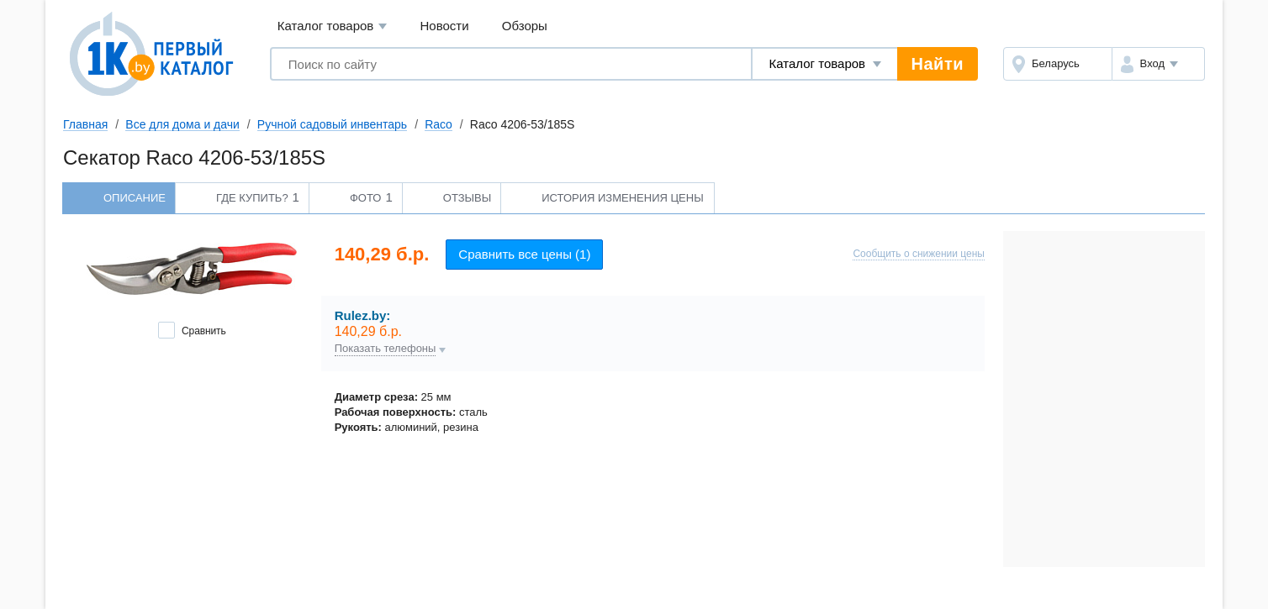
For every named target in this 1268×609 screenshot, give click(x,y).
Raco (438, 124)
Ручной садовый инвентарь (332, 124)
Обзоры (524, 25)
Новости (444, 25)
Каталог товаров (332, 26)
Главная (85, 124)
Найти (937, 64)
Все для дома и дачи (182, 124)
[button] (1158, 64)
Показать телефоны (385, 348)
